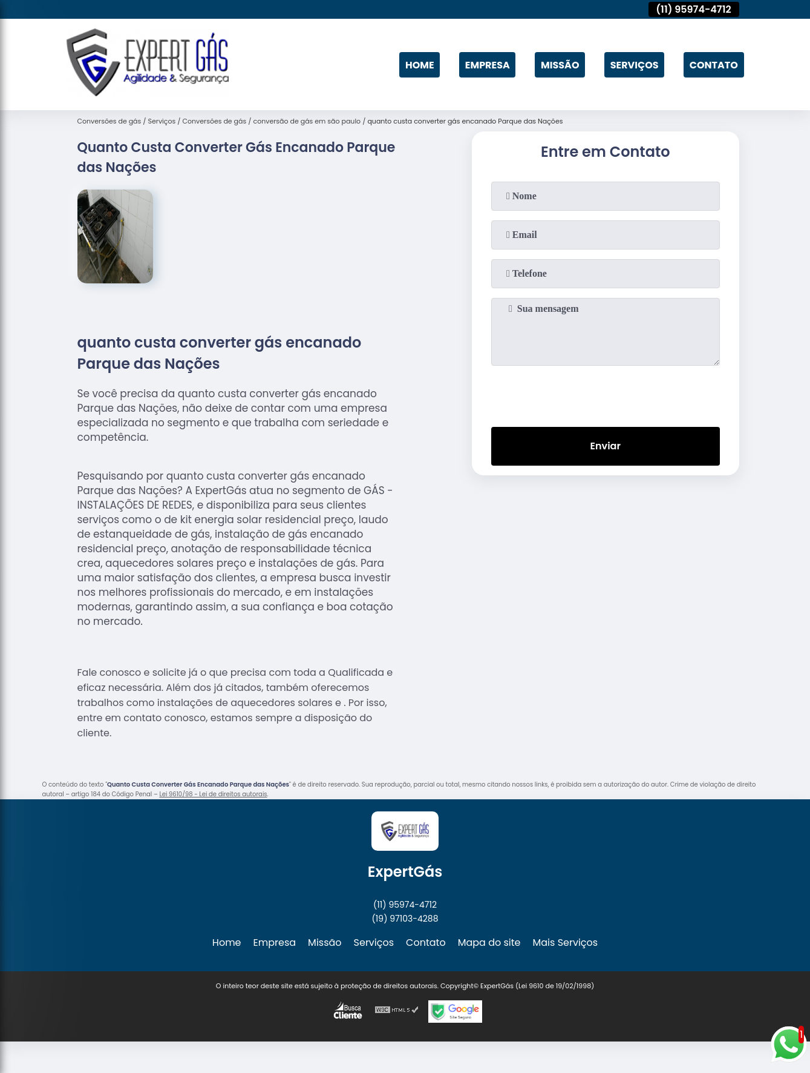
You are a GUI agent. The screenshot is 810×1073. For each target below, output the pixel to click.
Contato (714, 64)
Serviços (634, 64)
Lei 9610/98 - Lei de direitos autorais (213, 794)
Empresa (487, 64)
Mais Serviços (565, 942)
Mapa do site (489, 942)
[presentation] (605, 393)
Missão (560, 64)
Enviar (605, 446)
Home (419, 64)
